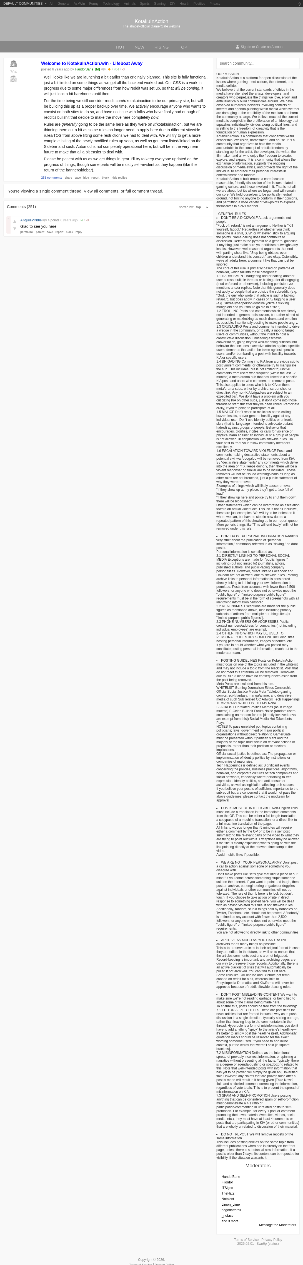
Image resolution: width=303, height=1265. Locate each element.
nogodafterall (231, 1210)
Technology (111, 4)
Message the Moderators (277, 1225)
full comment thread (144, 191)
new (139, 47)
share (68, 177)
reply (79, 232)
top (183, 47)
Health (184, 4)
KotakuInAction (151, 21)
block (105, 177)
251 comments (51, 177)
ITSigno (227, 1188)
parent (40, 232)
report (95, 177)
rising (161, 47)
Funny (93, 4)
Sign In (246, 47)
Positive (199, 4)
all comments (106, 191)
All (51, 4)
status (273, 1244)
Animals (130, 4)
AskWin (79, 4)
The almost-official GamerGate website (151, 26)
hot (120, 47)
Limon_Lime (231, 1204)
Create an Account (270, 47)
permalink (26, 232)
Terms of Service (246, 1240)
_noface (228, 1216)
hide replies (119, 177)
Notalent (228, 1199)
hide (86, 177)
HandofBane (84, 69)
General (63, 4)
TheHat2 (228, 1193)
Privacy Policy (271, 1240)
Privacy (214, 4)
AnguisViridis (31, 220)
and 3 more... (231, 1221)
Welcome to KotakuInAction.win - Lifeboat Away (91, 63)
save (78, 177)
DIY (172, 4)
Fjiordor (227, 1182)
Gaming (160, 4)
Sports (145, 4)
